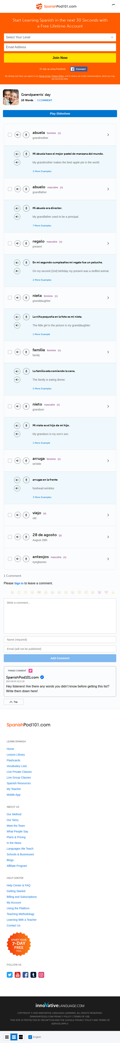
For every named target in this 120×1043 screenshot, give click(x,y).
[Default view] (13, 1037)
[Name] (60, 639)
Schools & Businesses (20, 854)
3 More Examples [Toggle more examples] (42, 497)
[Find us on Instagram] (41, 975)
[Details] (108, 134)
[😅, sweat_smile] (59, 592)
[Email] (60, 649)
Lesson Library (16, 754)
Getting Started (16, 891)
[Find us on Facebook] (25, 975)
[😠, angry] (45, 592)
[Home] (56, 9)
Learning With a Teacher (22, 919)
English (34, 1037)
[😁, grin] (25, 592)
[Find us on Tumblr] (33, 975)
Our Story (13, 820)
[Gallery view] (20, 1037)
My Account (14, 902)
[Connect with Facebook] (79, 69)
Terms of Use (45, 76)
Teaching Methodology (20, 914)
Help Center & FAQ (18, 885)
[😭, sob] (72, 592)
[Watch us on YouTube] (18, 975)
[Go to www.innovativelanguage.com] (60, 1004)
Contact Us (13, 925)
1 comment (44, 100)
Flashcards (13, 760)
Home (10, 748)
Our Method (14, 814)
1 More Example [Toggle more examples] (41, 334)
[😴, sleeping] (86, 592)
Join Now (60, 58)
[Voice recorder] (26, 135)
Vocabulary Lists (17, 766)
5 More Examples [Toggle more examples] (42, 388)
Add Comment (60, 658)
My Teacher (14, 789)
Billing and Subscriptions (22, 896)
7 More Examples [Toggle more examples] (42, 225)
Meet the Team (16, 825)
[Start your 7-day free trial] (19, 944)
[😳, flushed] (19, 592)
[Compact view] (7, 1037)
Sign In (18, 583)
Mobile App (13, 794)
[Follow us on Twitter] (10, 975)
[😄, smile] (12, 592)
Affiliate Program (17, 865)
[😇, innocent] (79, 592)
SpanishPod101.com (41, 1016)
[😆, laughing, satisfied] (52, 592)
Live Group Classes (19, 777)
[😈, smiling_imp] (99, 592)
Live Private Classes (19, 771)
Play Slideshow (60, 113)
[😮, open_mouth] (92, 592)
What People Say (17, 831)
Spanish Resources (19, 783)
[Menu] (6, 6)
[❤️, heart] (106, 592)
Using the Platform (18, 908)
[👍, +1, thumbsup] (113, 592)
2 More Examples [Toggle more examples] (42, 171)
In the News (14, 842)
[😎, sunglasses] (39, 592)
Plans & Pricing (16, 837)
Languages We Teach (20, 848)
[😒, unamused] (32, 592)
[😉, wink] (66, 592)
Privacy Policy (58, 76)
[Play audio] (18, 135)
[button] (114, 6)
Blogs (10, 860)
